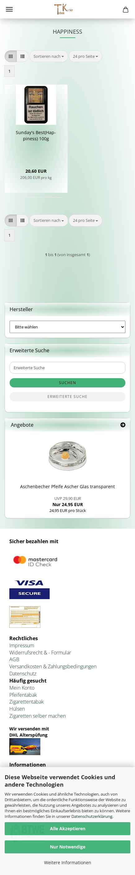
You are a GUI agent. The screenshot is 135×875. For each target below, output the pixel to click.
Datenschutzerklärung (91, 816)
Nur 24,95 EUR (67, 501)
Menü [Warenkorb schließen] (9, 9)
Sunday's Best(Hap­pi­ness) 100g (36, 135)
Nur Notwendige (67, 847)
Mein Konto (21, 687)
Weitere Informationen (67, 862)
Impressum (21, 645)
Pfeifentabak (23, 694)
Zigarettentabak (26, 701)
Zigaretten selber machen (37, 715)
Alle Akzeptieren (67, 828)
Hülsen (17, 708)
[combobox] (48, 56)
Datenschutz (22, 673)
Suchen (67, 382)
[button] (11, 56)
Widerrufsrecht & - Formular (40, 652)
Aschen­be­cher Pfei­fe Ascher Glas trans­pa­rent (67, 486)
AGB (14, 659)
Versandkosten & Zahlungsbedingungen (53, 666)
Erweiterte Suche (67, 396)
